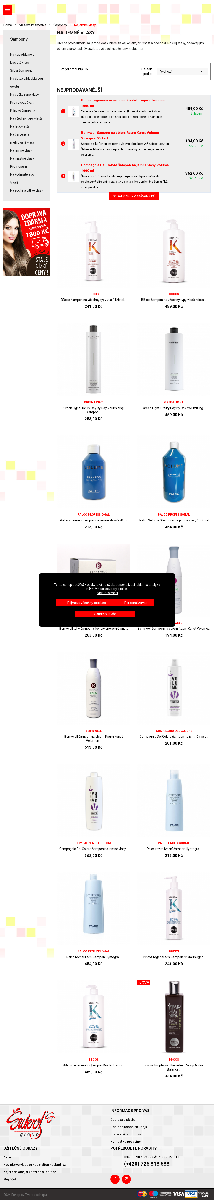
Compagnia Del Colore (174, 730)
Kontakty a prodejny (125, 1141)
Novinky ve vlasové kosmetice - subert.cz (34, 1164)
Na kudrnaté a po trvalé (22, 178)
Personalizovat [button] (135, 603)
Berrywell (93, 730)
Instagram (126, 1179)
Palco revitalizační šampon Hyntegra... (174, 849)
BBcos (94, 293)
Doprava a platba (123, 1119)
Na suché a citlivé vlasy (26, 190)
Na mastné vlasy (22, 158)
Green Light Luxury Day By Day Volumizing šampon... (93, 410)
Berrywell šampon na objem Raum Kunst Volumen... (93, 738)
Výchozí (182, 71)
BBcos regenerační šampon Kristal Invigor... (174, 957)
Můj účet (9, 1179)
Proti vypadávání (22, 102)
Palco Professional (94, 514)
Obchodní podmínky (125, 1134)
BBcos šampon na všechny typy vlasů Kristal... (93, 300)
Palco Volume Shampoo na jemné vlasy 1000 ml (174, 520)
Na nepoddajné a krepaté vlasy (22, 58)
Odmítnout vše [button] (105, 614)
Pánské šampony (22, 110)
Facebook (115, 1179)
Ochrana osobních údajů (128, 1127)
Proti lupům (18, 166)
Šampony (19, 39)
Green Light (93, 402)
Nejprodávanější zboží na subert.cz (29, 1172)
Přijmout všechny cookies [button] (86, 603)
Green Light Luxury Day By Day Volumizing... (174, 408)
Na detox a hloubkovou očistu (26, 82)
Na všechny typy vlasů (26, 118)
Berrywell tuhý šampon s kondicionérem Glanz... (93, 628)
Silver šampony (21, 70)
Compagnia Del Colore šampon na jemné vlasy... (174, 736)
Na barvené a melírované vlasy (22, 138)
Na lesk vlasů (19, 126)
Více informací (107, 593)
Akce (7, 1157)
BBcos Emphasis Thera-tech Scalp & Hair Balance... (174, 1067)
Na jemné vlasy (21, 150)
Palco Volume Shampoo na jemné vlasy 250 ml (93, 520)
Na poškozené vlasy (24, 94)
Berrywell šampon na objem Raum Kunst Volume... (174, 628)
